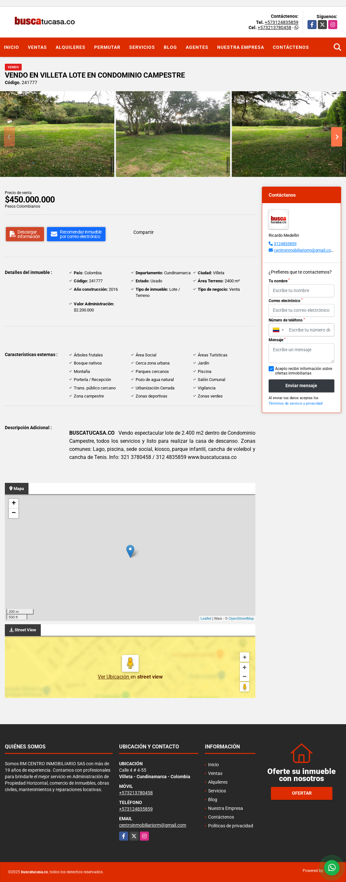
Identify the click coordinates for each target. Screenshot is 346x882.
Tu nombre (279, 280)
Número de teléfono (287, 320)
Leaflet (206, 618)
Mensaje (277, 340)
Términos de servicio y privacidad (295, 403)
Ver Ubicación (114, 677)
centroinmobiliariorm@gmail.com (304, 250)
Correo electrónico (286, 300)
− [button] (14, 513)
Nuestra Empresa (240, 47)
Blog (170, 47)
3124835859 (285, 243)
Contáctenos (291, 47)
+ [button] (14, 503)
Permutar (107, 47)
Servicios (142, 47)
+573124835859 (281, 22)
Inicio (11, 47)
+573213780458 (274, 27)
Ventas (37, 47)
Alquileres (70, 47)
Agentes (197, 47)
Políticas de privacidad (230, 825)
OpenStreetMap (241, 618)
